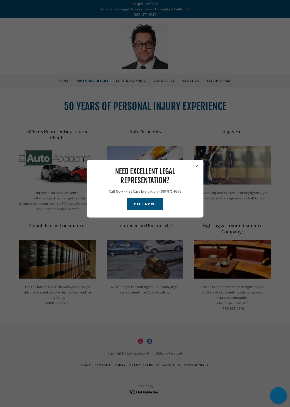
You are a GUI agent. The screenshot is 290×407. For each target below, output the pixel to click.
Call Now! (145, 204)
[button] (278, 395)
